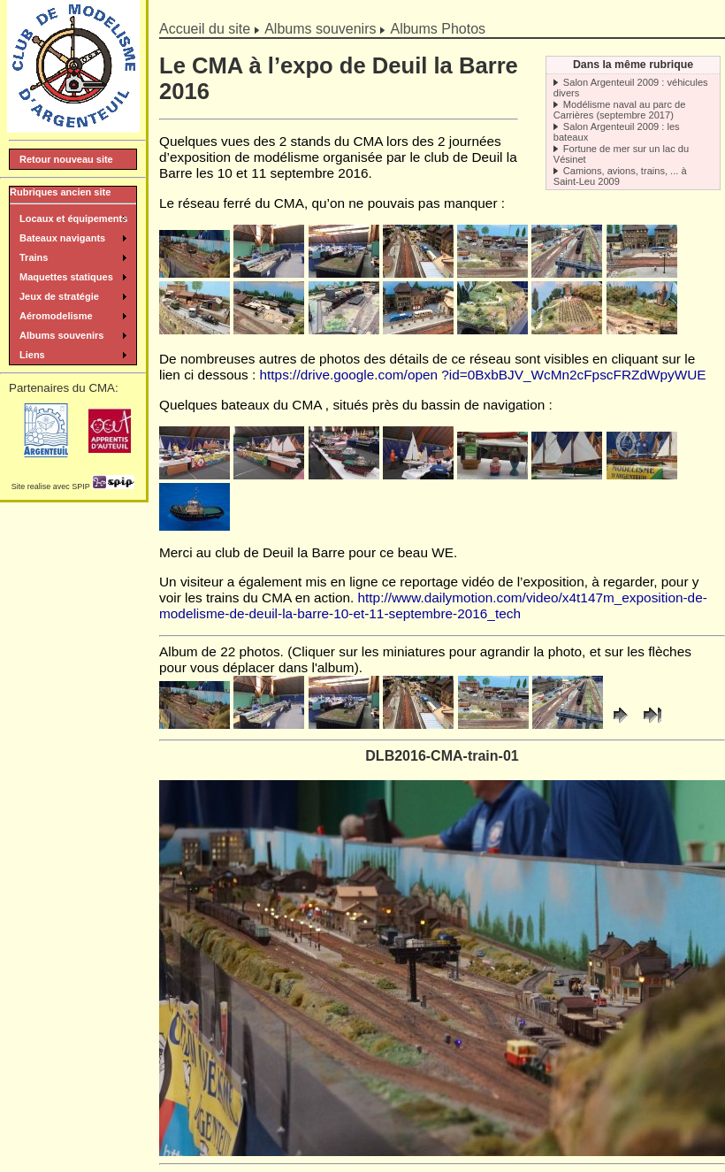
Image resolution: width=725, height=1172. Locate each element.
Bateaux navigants (62, 238)
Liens (32, 354)
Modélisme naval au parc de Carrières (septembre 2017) (619, 109)
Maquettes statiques (66, 277)
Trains (33, 257)
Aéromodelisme (56, 315)
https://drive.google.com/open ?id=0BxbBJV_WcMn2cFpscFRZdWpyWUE (483, 374)
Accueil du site (204, 28)
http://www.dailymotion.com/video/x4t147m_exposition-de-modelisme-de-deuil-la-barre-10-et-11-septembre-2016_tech (433, 605)
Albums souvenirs (320, 28)
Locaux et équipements (73, 218)
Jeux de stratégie (59, 296)
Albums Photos (437, 28)
